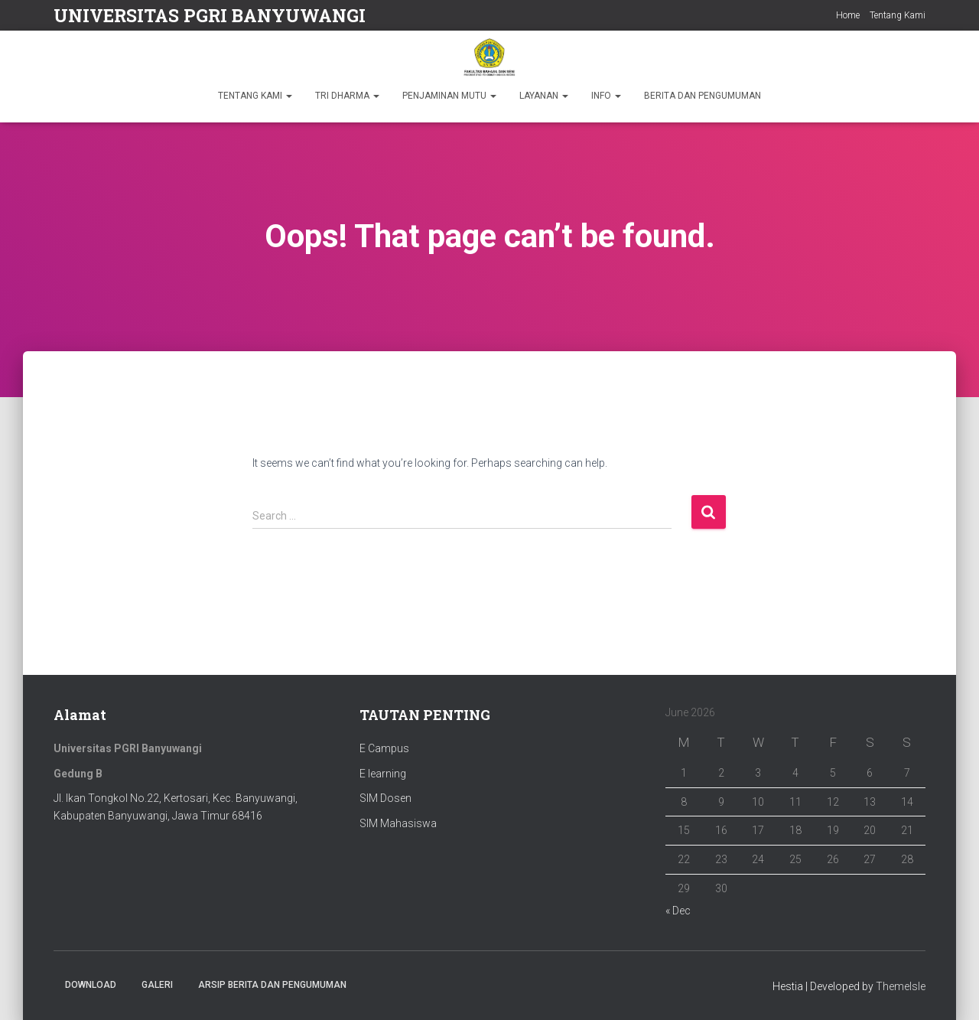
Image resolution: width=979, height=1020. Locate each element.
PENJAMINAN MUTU (449, 95)
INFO (606, 95)
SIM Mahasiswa (398, 823)
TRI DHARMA (347, 95)
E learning (382, 773)
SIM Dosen (385, 798)
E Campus (384, 748)
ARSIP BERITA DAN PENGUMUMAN (272, 984)
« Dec (678, 910)
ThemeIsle (900, 986)
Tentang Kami (897, 15)
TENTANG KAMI (255, 95)
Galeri (157, 984)
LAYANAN (543, 95)
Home (848, 15)
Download (90, 984)
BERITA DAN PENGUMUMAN (702, 95)
